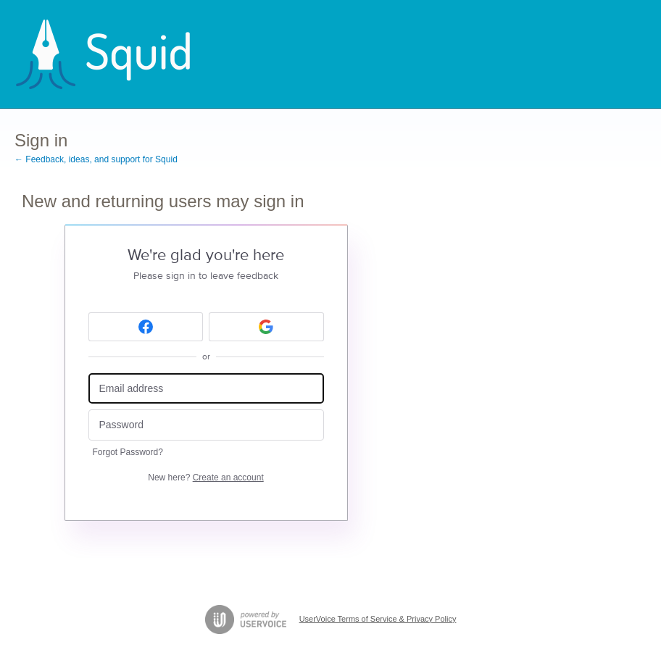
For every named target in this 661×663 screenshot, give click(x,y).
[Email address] (206, 388)
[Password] (206, 425)
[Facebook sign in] (146, 326)
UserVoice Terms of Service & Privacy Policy (378, 618)
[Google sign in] (266, 326)
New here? (205, 477)
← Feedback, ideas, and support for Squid (96, 159)
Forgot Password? (128, 452)
